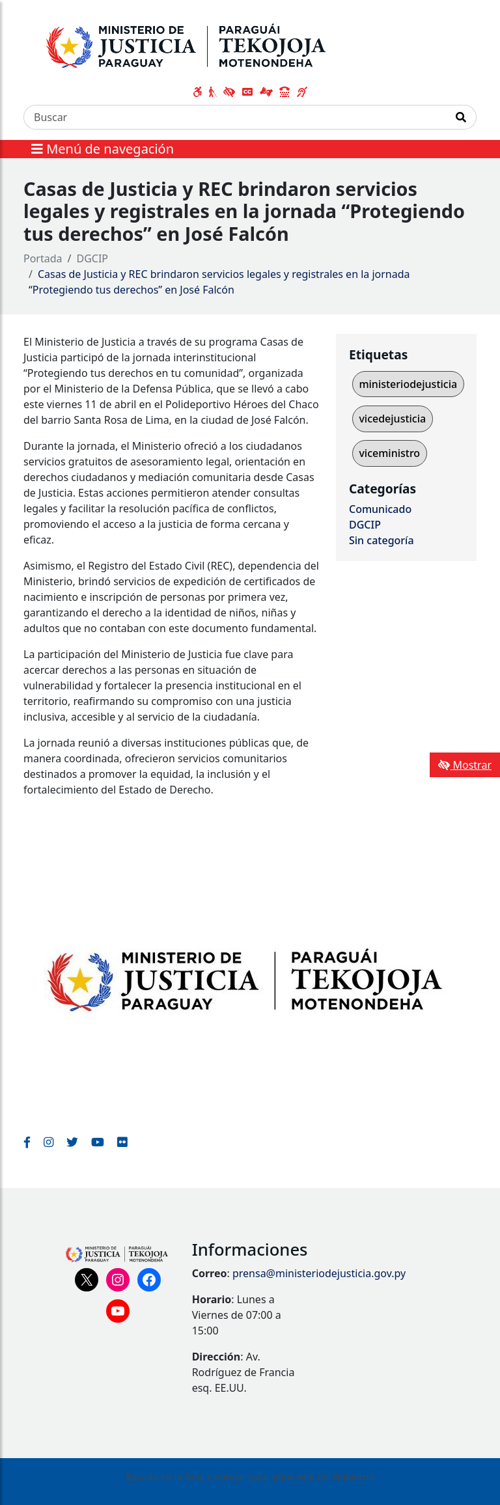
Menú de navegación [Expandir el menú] (102, 149)
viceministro (389, 453)
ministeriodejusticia (408, 384)
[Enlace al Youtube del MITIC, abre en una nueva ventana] (97, 1142)
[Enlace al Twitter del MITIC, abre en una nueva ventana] (72, 1142)
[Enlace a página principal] (204, 43)
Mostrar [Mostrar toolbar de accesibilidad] (465, 765)
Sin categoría (381, 540)
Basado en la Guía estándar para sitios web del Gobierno (250, 1476)
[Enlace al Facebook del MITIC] (27, 1142)
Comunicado (380, 509)
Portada (42, 258)
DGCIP (93, 258)
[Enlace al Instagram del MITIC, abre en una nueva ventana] (48, 1142)
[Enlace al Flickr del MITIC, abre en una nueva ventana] (122, 1142)
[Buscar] (235, 117)
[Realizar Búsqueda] (461, 117)
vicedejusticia (392, 418)
